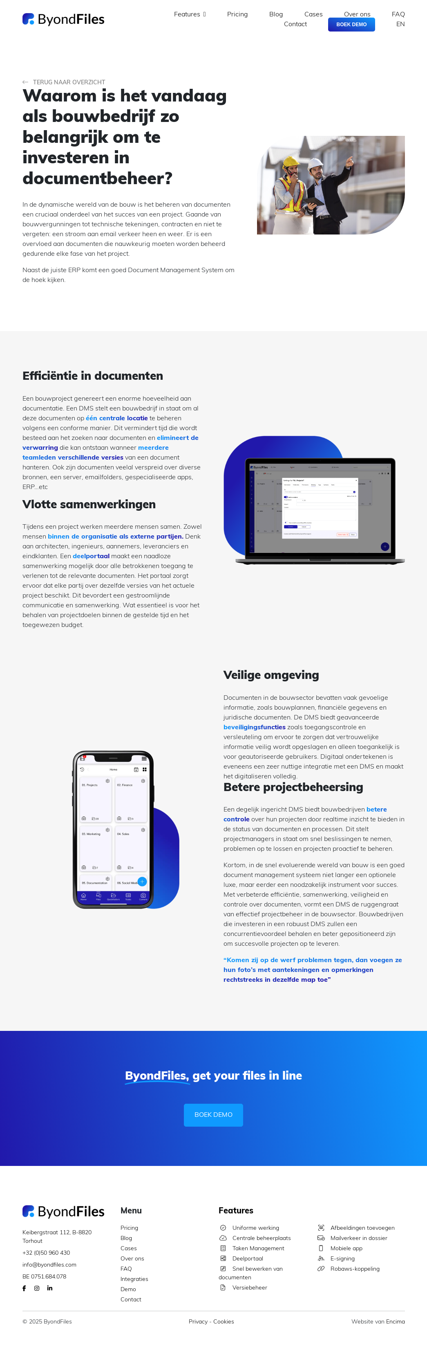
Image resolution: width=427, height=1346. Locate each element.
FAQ (398, 14)
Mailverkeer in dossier (352, 1239)
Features (190, 14)
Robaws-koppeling (348, 1269)
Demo (128, 1290)
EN (400, 24)
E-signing (336, 1259)
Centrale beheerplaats (255, 1239)
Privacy (198, 1322)
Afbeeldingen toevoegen (356, 1228)
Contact (295, 24)
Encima (395, 1322)
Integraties (134, 1279)
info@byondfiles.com (49, 1265)
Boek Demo (351, 24)
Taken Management (251, 1249)
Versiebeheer (243, 1288)
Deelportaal (241, 1259)
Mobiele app (339, 1249)
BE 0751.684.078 (44, 1277)
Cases (313, 14)
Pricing (237, 14)
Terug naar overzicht (63, 83)
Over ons (357, 14)
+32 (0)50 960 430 (46, 1253)
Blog (276, 14)
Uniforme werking (249, 1228)
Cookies (223, 1322)
